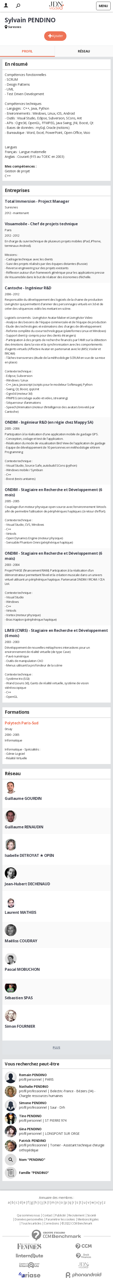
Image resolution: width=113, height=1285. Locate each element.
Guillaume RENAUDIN (24, 827)
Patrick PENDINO (32, 1140)
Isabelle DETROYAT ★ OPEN (29, 855)
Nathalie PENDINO (33, 1086)
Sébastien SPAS (19, 997)
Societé (91, 1215)
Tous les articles (31, 1223)
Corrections (51, 1223)
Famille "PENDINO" (34, 1172)
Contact (47, 1215)
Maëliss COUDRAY (21, 940)
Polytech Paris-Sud (21, 723)
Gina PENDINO (30, 1129)
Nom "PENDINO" (32, 1159)
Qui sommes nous (28, 1215)
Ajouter (57, 35)
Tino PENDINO (30, 1116)
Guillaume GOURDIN (23, 798)
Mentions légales (88, 1219)
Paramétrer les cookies (60, 1219)
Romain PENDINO (33, 1075)
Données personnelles (29, 1219)
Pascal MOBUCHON (22, 969)
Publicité (60, 1215)
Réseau (84, 51)
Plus (56, 1047)
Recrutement (76, 1215)
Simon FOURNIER (20, 1026)
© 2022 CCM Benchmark (76, 1223)
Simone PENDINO (32, 1103)
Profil (27, 51)
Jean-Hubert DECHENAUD (27, 883)
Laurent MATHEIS (20, 912)
